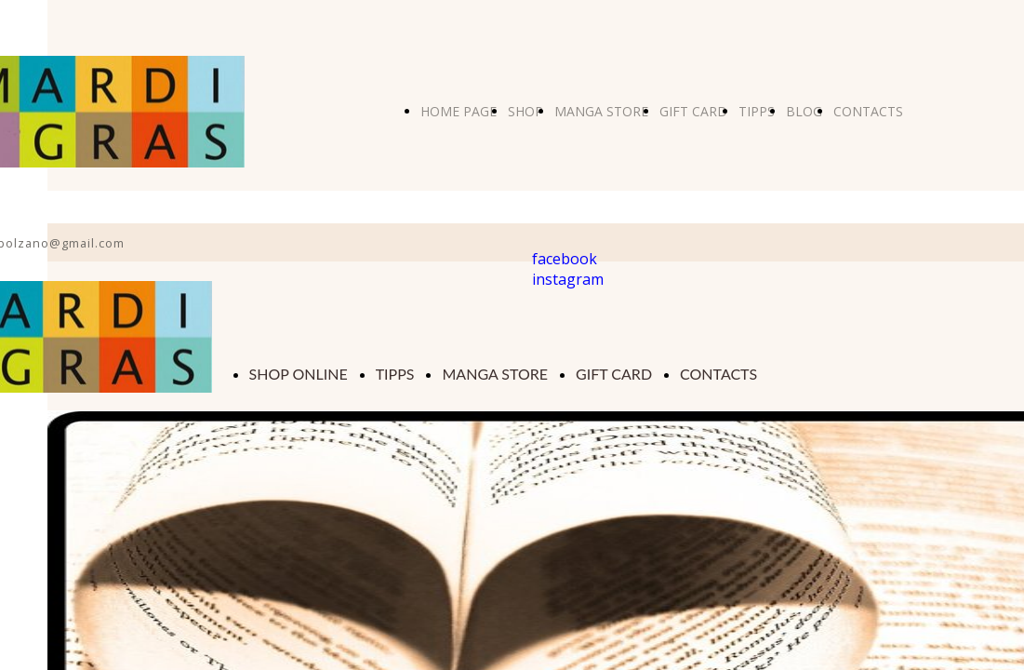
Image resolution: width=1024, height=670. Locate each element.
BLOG (804, 111)
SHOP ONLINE (298, 373)
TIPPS (756, 111)
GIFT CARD (693, 111)
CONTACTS (868, 111)
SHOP (525, 111)
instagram (568, 279)
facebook (564, 258)
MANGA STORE (601, 111)
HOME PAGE (458, 111)
